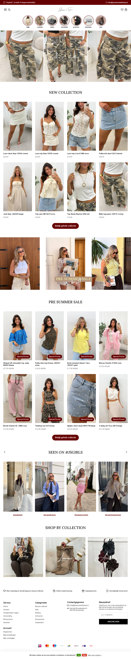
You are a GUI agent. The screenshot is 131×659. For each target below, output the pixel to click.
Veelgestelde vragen (11, 613)
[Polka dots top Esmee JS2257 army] (49, 335)
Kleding (38, 613)
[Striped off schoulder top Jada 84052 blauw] (17, 335)
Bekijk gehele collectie (65, 226)
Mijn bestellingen (9, 635)
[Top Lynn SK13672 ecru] (49, 186)
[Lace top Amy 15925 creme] (49, 126)
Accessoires (39, 619)
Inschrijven (113, 622)
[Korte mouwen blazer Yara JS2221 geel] (81, 335)
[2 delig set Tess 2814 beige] (113, 398)
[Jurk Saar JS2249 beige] (17, 186)
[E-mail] (113, 614)
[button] (4, 452)
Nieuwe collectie (41, 606)
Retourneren (8, 619)
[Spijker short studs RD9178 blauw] (81, 398)
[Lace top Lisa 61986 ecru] (81, 126)
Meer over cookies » (95, 655)
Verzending (7, 616)
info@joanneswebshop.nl (117, 2)
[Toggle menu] (5, 10)
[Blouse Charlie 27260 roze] (113, 335)
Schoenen (39, 616)
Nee (84, 655)
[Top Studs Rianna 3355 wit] (81, 186)
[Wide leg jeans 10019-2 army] (113, 186)
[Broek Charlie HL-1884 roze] (17, 398)
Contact (6, 610)
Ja (78, 655)
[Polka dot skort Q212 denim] (113, 126)
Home (5, 606)
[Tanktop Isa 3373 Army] (49, 398)
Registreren (7, 632)
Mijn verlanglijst (9, 638)
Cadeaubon (39, 622)
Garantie (6, 622)
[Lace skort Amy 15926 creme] (17, 126)
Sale (36, 610)
